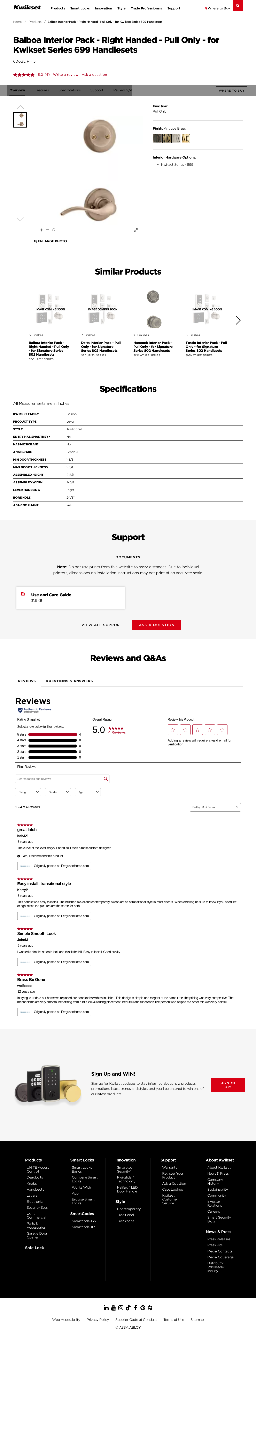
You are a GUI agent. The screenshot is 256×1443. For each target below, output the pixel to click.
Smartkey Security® (125, 1168)
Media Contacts (219, 1250)
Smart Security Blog (219, 1218)
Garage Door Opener (37, 1234)
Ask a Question (174, 1182)
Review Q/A (126, 90)
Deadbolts (35, 1176)
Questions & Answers (69, 680)
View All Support (101, 625)
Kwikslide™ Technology (126, 1178)
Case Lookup (172, 1188)
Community (216, 1194)
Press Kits (215, 1244)
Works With (81, 1186)
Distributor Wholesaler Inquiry (216, 1266)
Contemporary (129, 1208)
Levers (32, 1194)
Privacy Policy (98, 1318)
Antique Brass (169, 129)
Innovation (103, 8)
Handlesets (35, 1188)
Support (173, 8)
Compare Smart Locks (85, 1178)
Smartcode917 (83, 1226)
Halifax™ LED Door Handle (127, 1188)
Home (17, 21)
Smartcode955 (84, 1220)
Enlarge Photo (50, 241)
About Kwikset (219, 1166)
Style (121, 8)
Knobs (32, 1182)
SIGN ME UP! (228, 1084)
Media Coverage (220, 1256)
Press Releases (218, 1238)
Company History (215, 1180)
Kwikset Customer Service (170, 1198)
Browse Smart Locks (83, 1200)
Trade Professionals (146, 8)
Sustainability (217, 1188)
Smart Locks (80, 8)
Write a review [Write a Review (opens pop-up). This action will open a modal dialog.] (65, 75)
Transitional (126, 1220)
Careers (213, 1210)
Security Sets (37, 1206)
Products (58, 8)
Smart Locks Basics (82, 1168)
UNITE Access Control (38, 1168)
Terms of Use (173, 1318)
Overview (21, 90)
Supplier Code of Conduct (136, 1318)
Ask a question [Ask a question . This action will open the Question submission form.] (94, 75)
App (75, 1192)
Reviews (27, 680)
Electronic (35, 1200)
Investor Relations (214, 1202)
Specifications (73, 90)
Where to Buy (219, 8)
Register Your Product (173, 1174)
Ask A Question (157, 625)
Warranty (169, 1166)
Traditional (125, 1214)
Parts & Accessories (36, 1224)
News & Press (217, 1172)
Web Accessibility (66, 1318)
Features (45, 90)
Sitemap (197, 1318)
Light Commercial (36, 1214)
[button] (88, 170)
